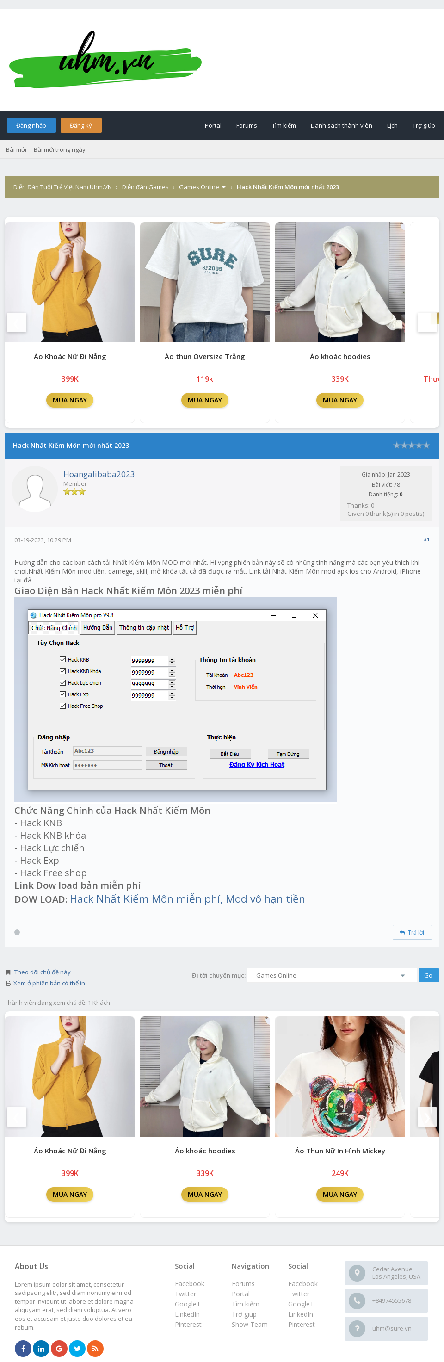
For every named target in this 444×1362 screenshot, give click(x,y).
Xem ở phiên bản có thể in (49, 983)
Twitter (298, 1293)
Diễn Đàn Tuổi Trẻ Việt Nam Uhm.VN (62, 187)
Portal (213, 125)
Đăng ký (81, 125)
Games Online (199, 187)
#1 (427, 539)
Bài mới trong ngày (60, 149)
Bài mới (16, 149)
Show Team (250, 1324)
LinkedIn (300, 1314)
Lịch (392, 125)
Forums (246, 125)
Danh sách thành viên (341, 125)
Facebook (303, 1283)
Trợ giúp (424, 125)
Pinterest (301, 1324)
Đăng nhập (31, 125)
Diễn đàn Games (145, 187)
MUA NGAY (70, 400)
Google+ (301, 1304)
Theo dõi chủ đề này (42, 972)
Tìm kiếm (284, 125)
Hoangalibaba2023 (99, 474)
